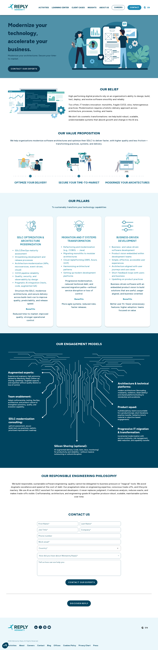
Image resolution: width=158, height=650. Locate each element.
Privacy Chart (85, 645)
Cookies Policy (69, 645)
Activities (12, 645)
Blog (49, 645)
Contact (40, 645)
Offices (57, 645)
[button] (5, 645)
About (21, 645)
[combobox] (79, 548)
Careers (31, 645)
